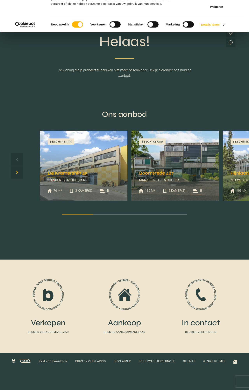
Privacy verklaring (90, 361)
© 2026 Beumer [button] (214, 361)
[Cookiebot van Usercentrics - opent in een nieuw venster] (25, 54)
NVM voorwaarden (53, 361)
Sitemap (189, 361)
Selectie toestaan (217, 23)
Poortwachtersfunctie (157, 361)
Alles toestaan (216, 10)
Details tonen (210, 53)
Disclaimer (122, 361)
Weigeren (216, 35)
